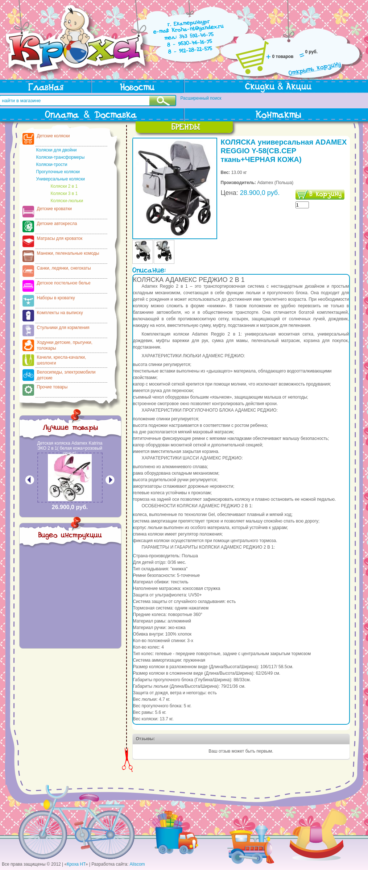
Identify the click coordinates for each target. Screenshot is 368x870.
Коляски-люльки (67, 200)
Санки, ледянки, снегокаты (64, 268)
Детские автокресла (57, 223)
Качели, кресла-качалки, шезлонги (61, 360)
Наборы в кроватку (56, 297)
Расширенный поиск (201, 98)
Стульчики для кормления (63, 327)
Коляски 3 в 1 (64, 193)
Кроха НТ (76, 864)
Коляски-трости (51, 164)
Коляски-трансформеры (60, 157)
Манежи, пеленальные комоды (68, 253)
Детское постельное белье (64, 283)
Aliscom (137, 864)
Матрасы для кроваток (60, 238)
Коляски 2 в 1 (64, 186)
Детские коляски (53, 135)
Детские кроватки (54, 208)
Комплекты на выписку (60, 312)
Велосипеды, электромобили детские (66, 375)
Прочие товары (52, 387)
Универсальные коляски (60, 179)
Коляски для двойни (56, 150)
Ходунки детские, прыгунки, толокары (64, 345)
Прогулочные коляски (58, 171)
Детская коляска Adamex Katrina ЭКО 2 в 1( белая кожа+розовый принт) (70, 448)
